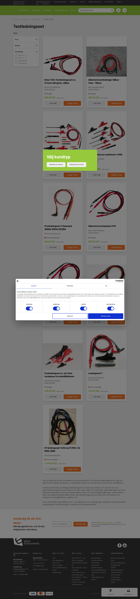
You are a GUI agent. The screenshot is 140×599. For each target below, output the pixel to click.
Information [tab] (70, 286)
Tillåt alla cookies (105, 316)
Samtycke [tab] (34, 286)
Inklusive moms (56, 164)
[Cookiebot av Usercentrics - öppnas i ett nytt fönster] (112, 281)
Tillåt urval (70, 316)
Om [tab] (106, 286)
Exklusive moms (77, 164)
